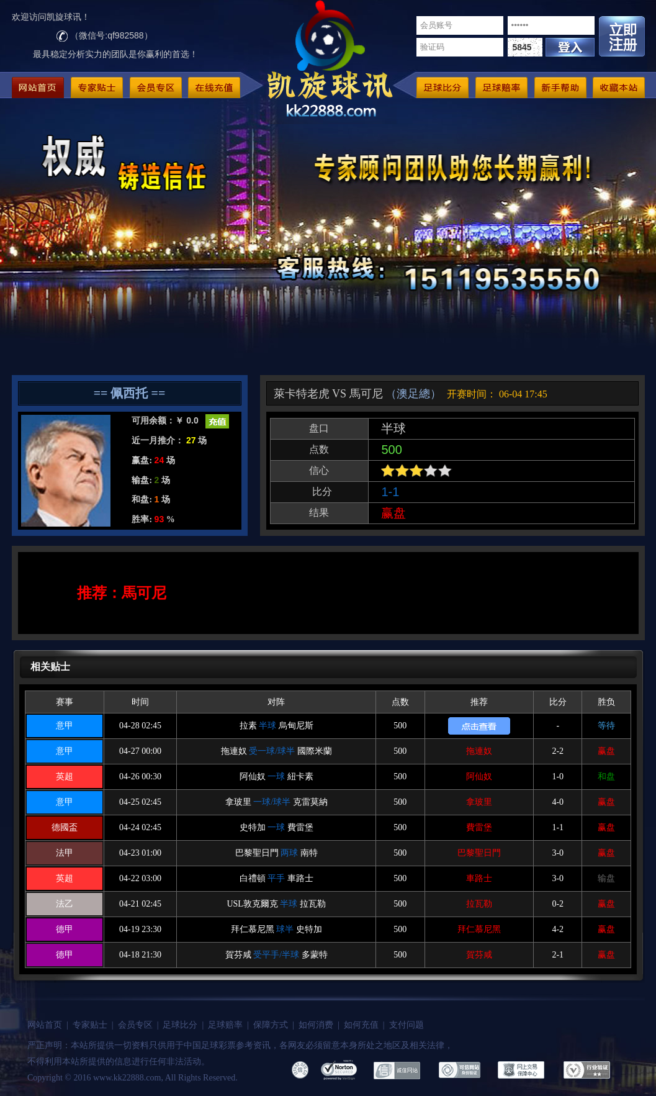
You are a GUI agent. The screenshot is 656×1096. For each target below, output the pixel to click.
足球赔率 (225, 1025)
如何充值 (361, 1025)
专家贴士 (90, 1025)
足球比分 (180, 1025)
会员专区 (135, 1025)
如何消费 (316, 1025)
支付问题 (406, 1025)
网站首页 (44, 1025)
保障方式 (270, 1025)
